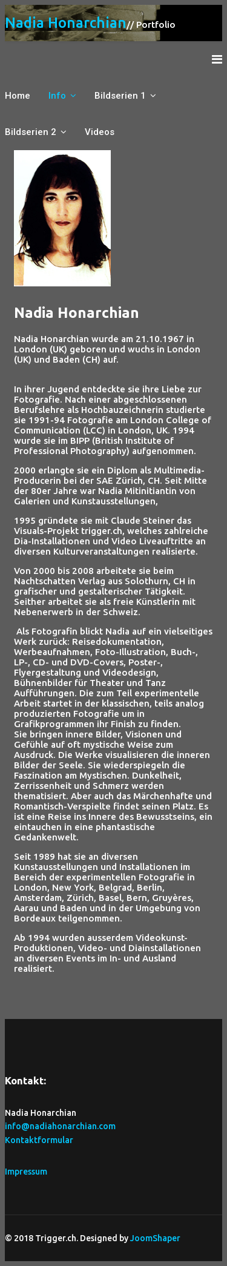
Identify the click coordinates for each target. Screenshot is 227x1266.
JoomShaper (155, 1238)
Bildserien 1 (120, 95)
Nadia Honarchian (66, 23)
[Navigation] (217, 59)
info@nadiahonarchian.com (60, 1126)
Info (57, 95)
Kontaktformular (39, 1140)
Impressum (26, 1171)
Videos (99, 132)
